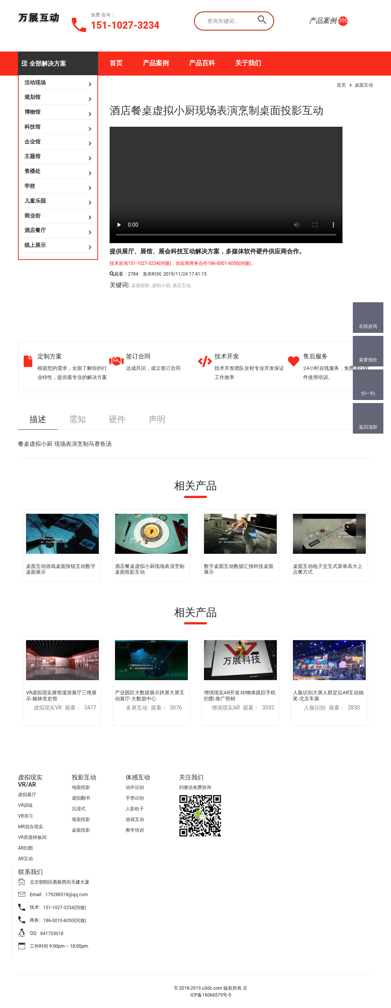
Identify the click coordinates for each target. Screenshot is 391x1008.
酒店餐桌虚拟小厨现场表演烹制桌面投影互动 (216, 110)
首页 (116, 63)
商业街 (32, 216)
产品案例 (156, 63)
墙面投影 (81, 819)
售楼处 (32, 171)
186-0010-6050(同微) (64, 920)
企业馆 (32, 142)
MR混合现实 (30, 826)
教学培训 (135, 830)
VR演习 (25, 816)
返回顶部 (368, 427)
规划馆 (32, 97)
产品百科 (202, 63)
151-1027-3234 (125, 25)
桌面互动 (364, 85)
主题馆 (32, 156)
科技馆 (32, 127)
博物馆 (32, 112)
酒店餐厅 (35, 230)
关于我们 (248, 63)
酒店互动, (181, 285)
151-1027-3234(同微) (64, 907)
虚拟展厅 (27, 794)
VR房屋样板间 (32, 837)
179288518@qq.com (66, 894)
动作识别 (135, 787)
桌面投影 (81, 830)
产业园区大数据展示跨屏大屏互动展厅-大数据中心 (149, 696)
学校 (29, 186)
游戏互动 (135, 819)
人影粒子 (135, 808)
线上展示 (35, 245)
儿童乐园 (35, 201)
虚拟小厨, (161, 285)
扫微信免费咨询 (195, 787)
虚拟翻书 (81, 798)
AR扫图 (25, 848)
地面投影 (81, 787)
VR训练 (25, 805)
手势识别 (135, 798)
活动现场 (35, 82)
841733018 (51, 933)
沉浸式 (79, 808)
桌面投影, (140, 285)
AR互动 (25, 858)
